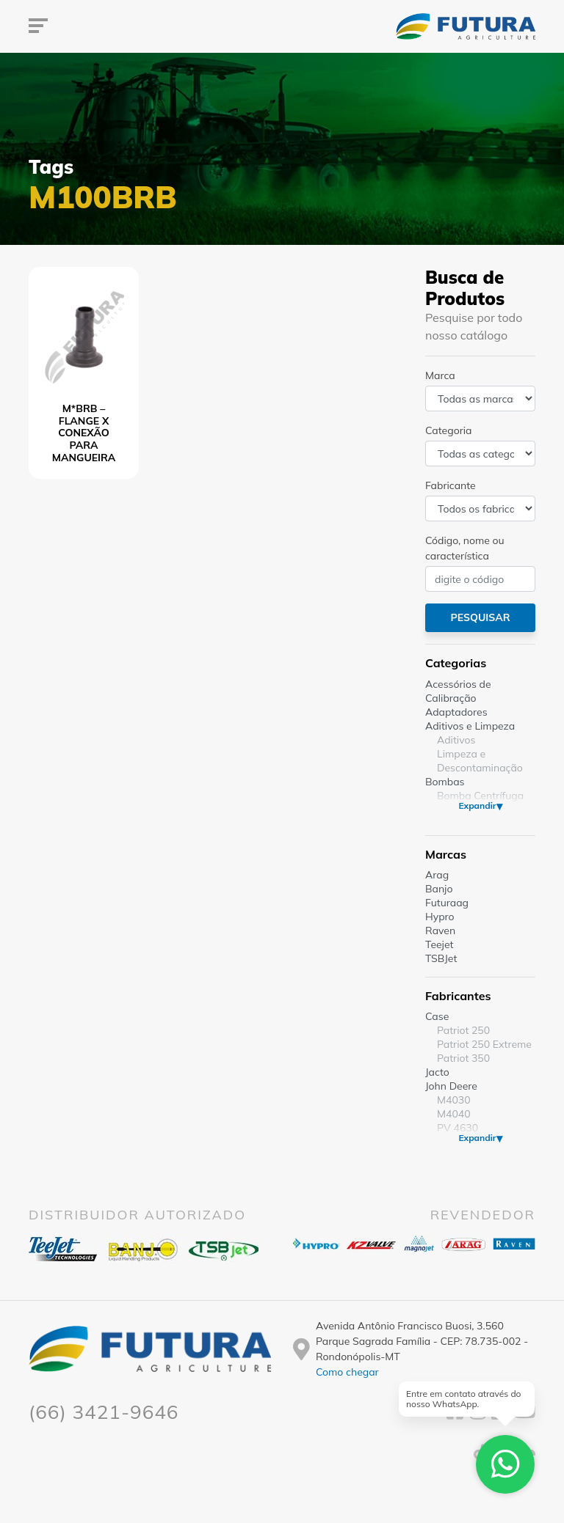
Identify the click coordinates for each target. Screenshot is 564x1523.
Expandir (477, 805)
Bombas (445, 781)
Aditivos (456, 739)
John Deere (451, 1086)
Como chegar (347, 1372)
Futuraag (447, 902)
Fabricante (450, 485)
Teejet (439, 944)
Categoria (448, 430)
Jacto (437, 1072)
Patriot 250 (463, 1030)
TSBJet (441, 958)
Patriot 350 (463, 1058)
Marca (440, 375)
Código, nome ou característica (465, 548)
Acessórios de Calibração (458, 691)
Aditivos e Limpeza (470, 726)
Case (437, 1016)
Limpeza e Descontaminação (480, 760)
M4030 (454, 1100)
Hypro (440, 916)
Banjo (438, 888)
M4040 (454, 1113)
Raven (440, 930)
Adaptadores (456, 712)
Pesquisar (480, 617)
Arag (437, 874)
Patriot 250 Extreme (484, 1044)
